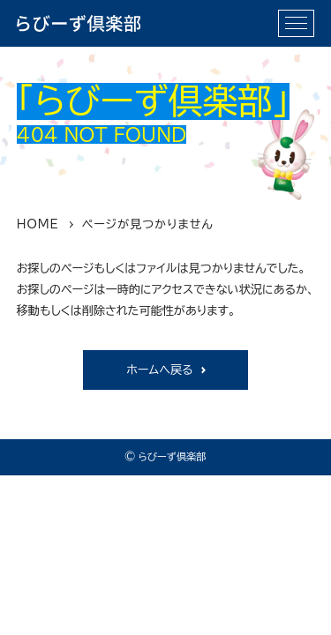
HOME (38, 224)
